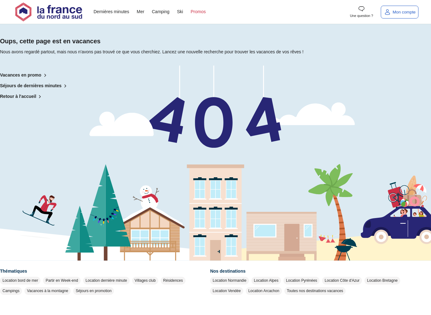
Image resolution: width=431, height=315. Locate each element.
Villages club (145, 280)
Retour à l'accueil (22, 96)
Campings (11, 291)
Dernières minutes (111, 11)
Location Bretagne (382, 280)
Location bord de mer (20, 280)
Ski (180, 11)
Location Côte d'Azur (342, 280)
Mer (140, 11)
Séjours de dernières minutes (34, 86)
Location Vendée (226, 291)
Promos (198, 11)
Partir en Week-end (62, 280)
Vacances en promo (24, 75)
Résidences (173, 280)
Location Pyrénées (301, 280)
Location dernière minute (106, 280)
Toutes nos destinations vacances (315, 291)
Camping (161, 11)
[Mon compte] (399, 12)
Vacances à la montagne (47, 291)
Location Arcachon (263, 291)
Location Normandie (229, 280)
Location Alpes (266, 280)
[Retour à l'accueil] (49, 12)
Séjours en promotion (93, 291)
